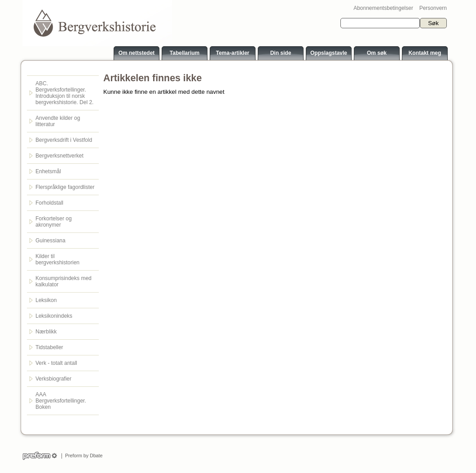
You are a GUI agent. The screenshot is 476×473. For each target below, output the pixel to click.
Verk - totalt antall (56, 363)
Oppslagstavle (328, 53)
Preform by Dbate (82, 455)
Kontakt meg (425, 53)
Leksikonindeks (53, 316)
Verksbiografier (53, 379)
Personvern (433, 8)
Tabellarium (184, 53)
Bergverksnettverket (59, 156)
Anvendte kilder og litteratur (57, 121)
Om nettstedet (137, 53)
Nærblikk (46, 331)
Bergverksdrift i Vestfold (63, 140)
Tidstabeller (49, 347)
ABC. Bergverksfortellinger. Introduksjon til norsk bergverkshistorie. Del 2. (64, 92)
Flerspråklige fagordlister (64, 187)
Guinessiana (50, 240)
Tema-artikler (232, 53)
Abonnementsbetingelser (383, 8)
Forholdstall (49, 203)
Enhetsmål (48, 171)
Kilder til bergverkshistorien (57, 259)
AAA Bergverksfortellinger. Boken (60, 400)
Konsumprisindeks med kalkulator (63, 281)
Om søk (377, 53)
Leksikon (46, 300)
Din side (280, 53)
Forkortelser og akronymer (53, 221)
